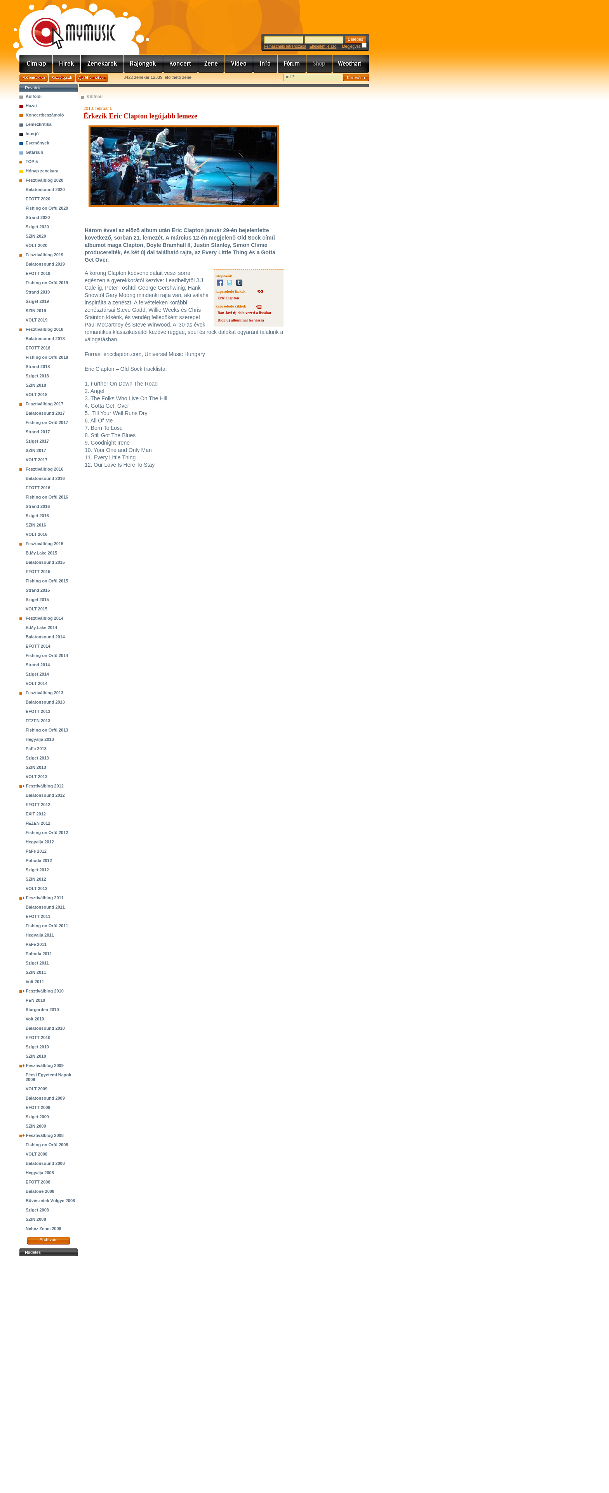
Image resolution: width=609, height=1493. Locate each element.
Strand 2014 (38, 664)
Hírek (67, 64)
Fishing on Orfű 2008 (47, 1144)
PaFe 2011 (36, 944)
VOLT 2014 (36, 683)
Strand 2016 (38, 506)
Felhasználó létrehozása (285, 46)
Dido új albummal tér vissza (241, 320)
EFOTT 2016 (38, 487)
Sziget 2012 (37, 869)
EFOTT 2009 (38, 1107)
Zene (211, 64)
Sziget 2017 (37, 441)
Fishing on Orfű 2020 (47, 208)
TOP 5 (32, 161)
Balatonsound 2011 (45, 907)
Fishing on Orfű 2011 (47, 925)
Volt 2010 (35, 1019)
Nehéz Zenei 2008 (43, 1228)
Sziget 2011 (37, 963)
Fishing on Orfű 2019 (47, 282)
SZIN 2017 (36, 450)
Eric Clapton (228, 298)
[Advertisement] (48, 1374)
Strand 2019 (38, 292)
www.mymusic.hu (67, 25)
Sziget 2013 (37, 758)
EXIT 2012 (36, 814)
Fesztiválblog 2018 (44, 329)
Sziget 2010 (37, 1047)
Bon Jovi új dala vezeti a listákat (244, 313)
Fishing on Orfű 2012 (47, 832)
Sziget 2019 (37, 301)
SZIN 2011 (36, 972)
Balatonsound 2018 (45, 338)
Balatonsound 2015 (45, 562)
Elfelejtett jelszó (323, 46)
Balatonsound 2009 (45, 1098)
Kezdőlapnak (62, 78)
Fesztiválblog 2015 (44, 543)
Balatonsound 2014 (45, 636)
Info (265, 64)
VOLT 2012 (36, 888)
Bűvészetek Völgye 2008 (50, 1200)
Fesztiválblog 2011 (45, 897)
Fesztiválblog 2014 (44, 618)
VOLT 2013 (36, 776)
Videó (238, 64)
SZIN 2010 (36, 1056)
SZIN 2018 (36, 385)
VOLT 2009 (36, 1088)
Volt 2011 (35, 981)
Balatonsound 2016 (45, 478)
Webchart (350, 64)
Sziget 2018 (37, 376)
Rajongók (143, 64)
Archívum (48, 1239)
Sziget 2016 (37, 515)
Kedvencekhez (33, 78)
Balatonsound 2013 (45, 702)
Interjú (32, 133)
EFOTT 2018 (38, 348)
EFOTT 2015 (38, 571)
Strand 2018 (38, 366)
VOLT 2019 (36, 320)
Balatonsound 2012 (45, 795)
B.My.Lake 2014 (41, 627)
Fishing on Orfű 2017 (47, 422)
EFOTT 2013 (38, 711)
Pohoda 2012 (39, 860)
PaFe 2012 (36, 851)
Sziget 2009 (37, 1116)
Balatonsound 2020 (45, 189)
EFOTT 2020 (38, 198)
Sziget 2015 (37, 599)
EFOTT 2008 (38, 1182)
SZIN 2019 (36, 310)
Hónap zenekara (42, 171)
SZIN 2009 (36, 1126)
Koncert (180, 64)
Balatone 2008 (40, 1191)
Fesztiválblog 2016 (44, 469)
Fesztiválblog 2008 (45, 1135)
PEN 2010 (35, 1000)
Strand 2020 (38, 217)
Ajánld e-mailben (92, 78)
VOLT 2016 (36, 534)
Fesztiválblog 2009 (45, 1065)
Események (37, 143)
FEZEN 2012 (38, 823)
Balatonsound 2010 (45, 1028)
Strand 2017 (38, 431)
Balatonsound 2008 (45, 1163)
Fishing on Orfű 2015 (47, 581)
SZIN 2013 (36, 767)
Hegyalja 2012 (40, 841)
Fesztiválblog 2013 (44, 692)
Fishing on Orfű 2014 (47, 655)
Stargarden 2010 (42, 1009)
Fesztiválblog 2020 (44, 180)
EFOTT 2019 (38, 273)
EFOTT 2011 (38, 916)
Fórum (292, 64)
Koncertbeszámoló (45, 115)
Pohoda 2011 (39, 953)
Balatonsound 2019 (45, 264)
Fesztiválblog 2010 (45, 991)
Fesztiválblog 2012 (45, 786)
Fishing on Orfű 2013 (47, 730)
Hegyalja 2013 (40, 739)
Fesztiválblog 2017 (44, 403)
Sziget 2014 (37, 674)
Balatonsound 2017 (45, 413)
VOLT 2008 (36, 1154)
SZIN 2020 (36, 236)
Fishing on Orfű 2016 (47, 497)
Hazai (31, 105)
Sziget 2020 (37, 226)
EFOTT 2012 (38, 804)
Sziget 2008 (37, 1210)
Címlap (36, 64)
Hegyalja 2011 (40, 935)
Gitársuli (34, 152)
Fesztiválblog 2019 (44, 254)
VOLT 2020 (36, 245)
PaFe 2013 (36, 748)
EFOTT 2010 (38, 1037)
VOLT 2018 (36, 394)
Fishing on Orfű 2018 (47, 357)
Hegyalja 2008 (40, 1172)
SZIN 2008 (36, 1219)
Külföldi (34, 96)
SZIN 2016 (36, 525)
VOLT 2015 (36, 609)
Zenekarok (102, 64)
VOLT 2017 (36, 459)
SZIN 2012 (36, 879)
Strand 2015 (38, 590)
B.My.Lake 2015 (41, 553)
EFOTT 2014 (38, 646)
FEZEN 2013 (38, 720)
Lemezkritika (39, 124)
